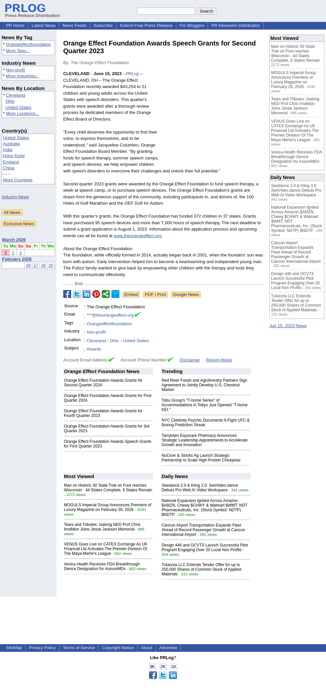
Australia (11, 143)
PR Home (15, 25)
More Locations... (22, 113)
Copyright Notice (118, 647)
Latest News (44, 25)
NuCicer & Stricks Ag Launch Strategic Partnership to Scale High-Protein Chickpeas (201, 457)
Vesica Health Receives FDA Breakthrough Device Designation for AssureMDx (102, 566)
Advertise (168, 647)
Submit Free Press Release (146, 25)
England (11, 161)
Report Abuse (219, 359)
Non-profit (15, 69)
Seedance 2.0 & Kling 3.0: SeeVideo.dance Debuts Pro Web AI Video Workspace (200, 487)
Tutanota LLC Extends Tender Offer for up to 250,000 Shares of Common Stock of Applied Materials (201, 569)
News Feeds (74, 25)
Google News (186, 294)
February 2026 (17, 258)
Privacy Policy (42, 647)
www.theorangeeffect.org (138, 235)
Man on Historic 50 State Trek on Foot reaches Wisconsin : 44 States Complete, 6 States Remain (108, 487)
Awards (94, 348)
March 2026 (14, 239)
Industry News (15, 196)
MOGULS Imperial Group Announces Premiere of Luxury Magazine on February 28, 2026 (107, 507)
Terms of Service (79, 647)
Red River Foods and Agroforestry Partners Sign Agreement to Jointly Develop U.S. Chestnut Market (204, 385)
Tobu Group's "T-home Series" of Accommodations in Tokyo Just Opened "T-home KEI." (205, 405)
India (7, 149)
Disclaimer (190, 359)
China (8, 167)
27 (35, 265)
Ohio (9, 101)
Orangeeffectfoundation (28, 44)
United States (18, 107)
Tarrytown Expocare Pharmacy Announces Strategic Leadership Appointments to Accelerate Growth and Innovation (205, 440)
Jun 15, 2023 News (287, 325)
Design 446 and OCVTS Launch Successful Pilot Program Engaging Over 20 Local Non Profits (205, 547)
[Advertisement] (213, 119)
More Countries (18, 179)
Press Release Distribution (32, 13)
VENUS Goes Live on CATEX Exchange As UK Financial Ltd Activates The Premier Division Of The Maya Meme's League (105, 549)
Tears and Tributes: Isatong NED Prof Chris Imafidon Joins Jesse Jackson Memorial (102, 527)
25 (51, 265)
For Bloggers (192, 25)
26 (43, 265)
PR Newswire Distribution (235, 25)
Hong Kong (14, 155)
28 (28, 265)
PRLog (132, 73)
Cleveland (15, 95)
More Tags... (18, 50)
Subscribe (103, 25)
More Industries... (22, 75)
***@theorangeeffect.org (110, 315)
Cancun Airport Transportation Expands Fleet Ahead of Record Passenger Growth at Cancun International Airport (203, 530)
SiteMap (14, 647)
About (146, 647)
